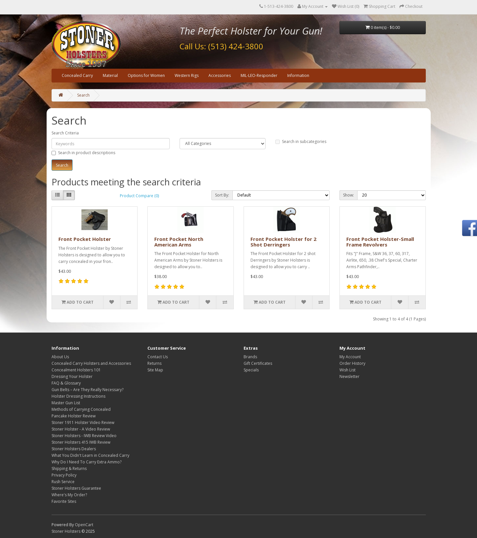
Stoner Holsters (66, 531)
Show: (348, 195)
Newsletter (349, 376)
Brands (250, 357)
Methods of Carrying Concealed (81, 409)
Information (298, 75)
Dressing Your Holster (72, 376)
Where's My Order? (69, 495)
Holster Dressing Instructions (78, 396)
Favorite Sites (64, 501)
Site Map (155, 370)
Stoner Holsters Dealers (74, 449)
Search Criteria (65, 133)
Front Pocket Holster (84, 239)
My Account (350, 357)
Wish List (347, 370)
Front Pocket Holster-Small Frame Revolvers (380, 242)
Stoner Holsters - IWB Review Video (84, 435)
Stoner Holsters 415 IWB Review (81, 442)
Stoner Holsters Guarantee (76, 488)
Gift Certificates (258, 363)
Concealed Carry (77, 75)
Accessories (219, 75)
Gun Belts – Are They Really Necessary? (87, 389)
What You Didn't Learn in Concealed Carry (90, 455)
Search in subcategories (300, 141)
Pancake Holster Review (74, 416)
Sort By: (222, 195)
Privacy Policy (64, 475)
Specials (251, 370)
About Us (60, 357)
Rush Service (63, 481)
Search (83, 95)
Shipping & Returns (69, 468)
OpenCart (84, 524)
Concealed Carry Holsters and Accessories (91, 363)
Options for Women (146, 75)
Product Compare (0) (139, 196)
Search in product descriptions (83, 152)
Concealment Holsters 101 (76, 370)
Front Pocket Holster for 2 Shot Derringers (283, 242)
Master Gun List (66, 403)
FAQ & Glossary (66, 383)
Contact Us (157, 357)
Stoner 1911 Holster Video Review (83, 422)
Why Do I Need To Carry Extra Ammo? (86, 462)
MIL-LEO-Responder (259, 75)
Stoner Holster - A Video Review (81, 429)
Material (110, 75)
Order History (352, 363)
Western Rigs (187, 75)
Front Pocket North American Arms (178, 242)
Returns (154, 363)
